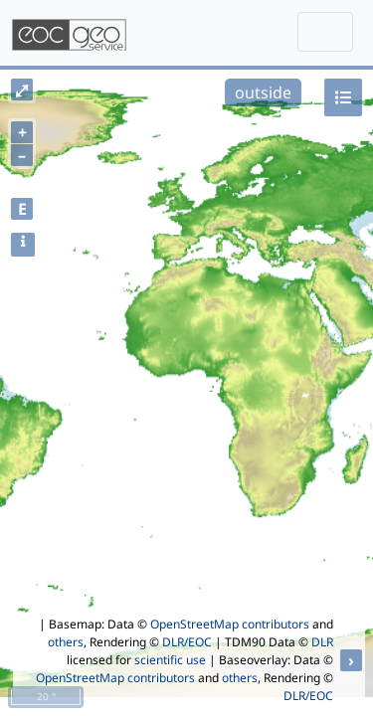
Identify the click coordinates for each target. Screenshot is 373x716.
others (66, 641)
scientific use (170, 659)
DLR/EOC (187, 641)
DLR (322, 641)
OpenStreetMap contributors (229, 624)
